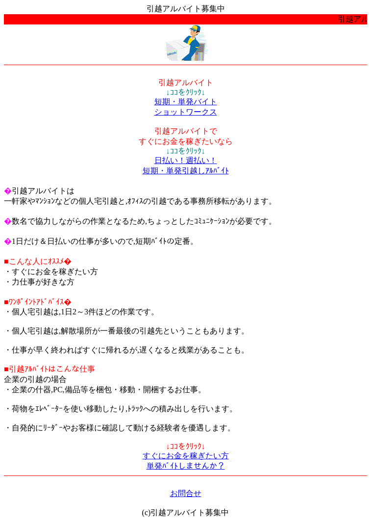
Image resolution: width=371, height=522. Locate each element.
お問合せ (185, 493)
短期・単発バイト (185, 101)
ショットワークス (185, 112)
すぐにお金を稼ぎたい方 (186, 455)
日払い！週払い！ (185, 160)
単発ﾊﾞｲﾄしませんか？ (186, 466)
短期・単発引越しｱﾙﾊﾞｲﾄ (186, 170)
